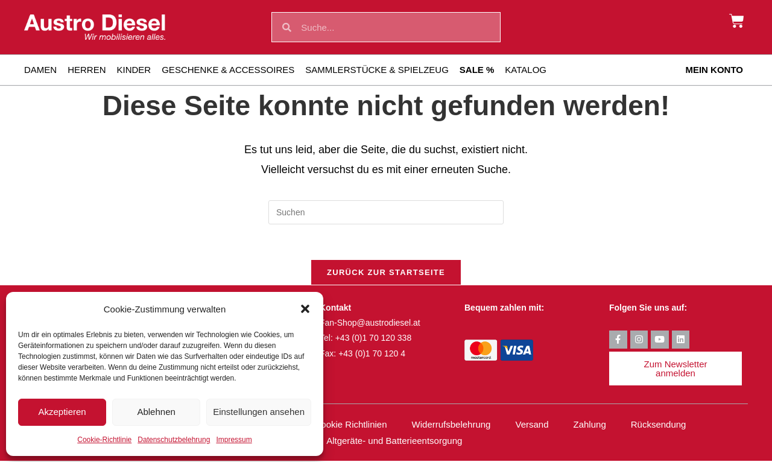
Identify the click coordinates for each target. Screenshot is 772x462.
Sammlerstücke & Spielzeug (377, 70)
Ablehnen (156, 412)
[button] (305, 309)
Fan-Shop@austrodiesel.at (370, 324)
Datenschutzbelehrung (174, 439)
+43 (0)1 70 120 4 (371, 354)
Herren (87, 70)
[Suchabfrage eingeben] (386, 212)
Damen (40, 70)
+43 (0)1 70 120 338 (373, 339)
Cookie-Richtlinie (104, 439)
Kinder (134, 70)
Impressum (234, 439)
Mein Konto (714, 70)
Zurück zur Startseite (386, 273)
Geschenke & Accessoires (228, 70)
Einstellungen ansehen (259, 412)
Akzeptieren (62, 412)
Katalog (525, 70)
